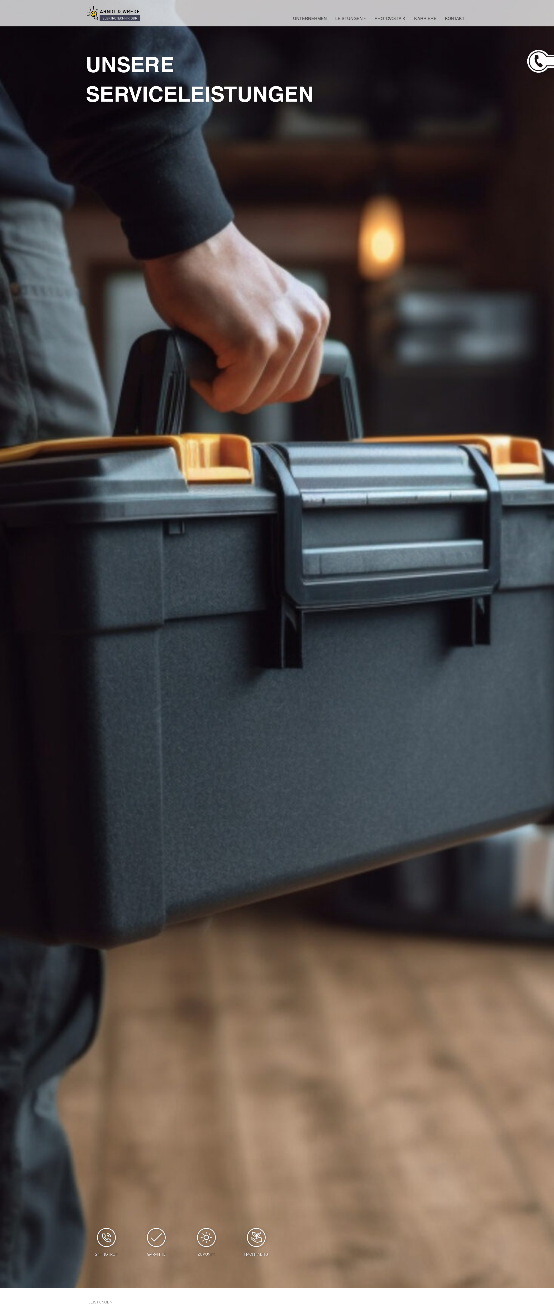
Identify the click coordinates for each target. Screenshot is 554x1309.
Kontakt (455, 19)
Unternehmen (310, 19)
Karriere (425, 19)
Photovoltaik (390, 19)
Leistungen (350, 19)
